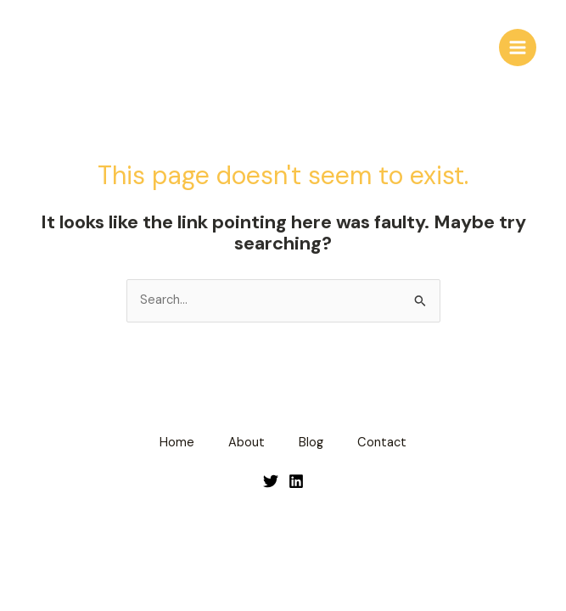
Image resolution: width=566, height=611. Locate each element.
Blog (311, 442)
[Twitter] (270, 481)
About (246, 442)
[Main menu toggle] (517, 47)
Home (177, 442)
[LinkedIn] (296, 481)
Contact (381, 442)
